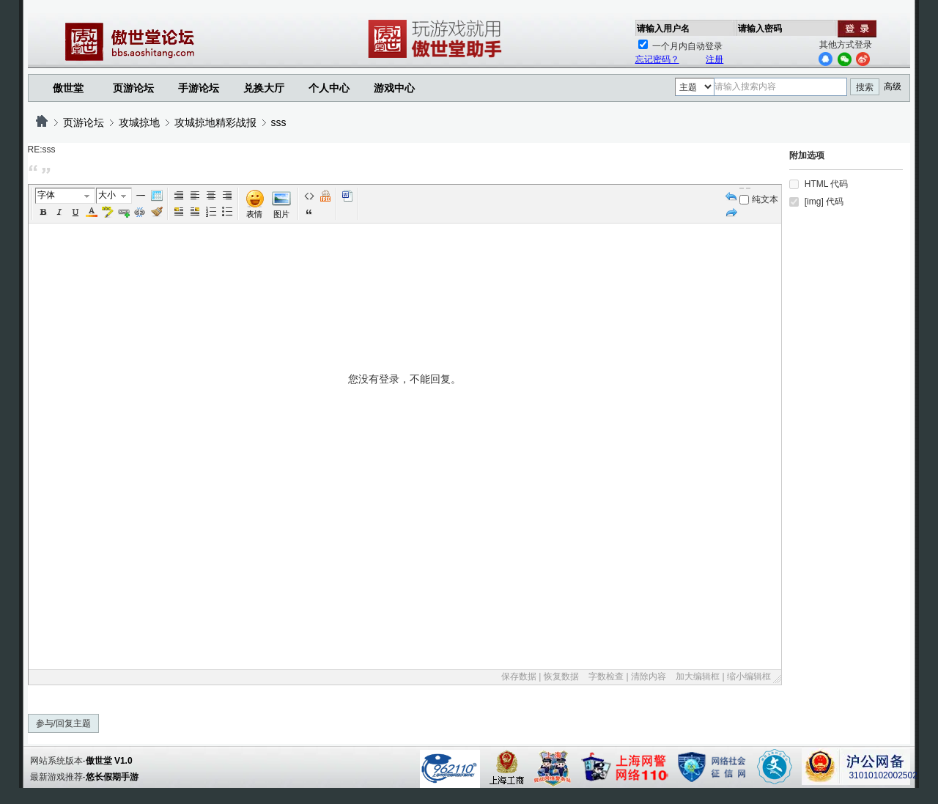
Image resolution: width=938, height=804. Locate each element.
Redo (731, 212)
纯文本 (758, 199)
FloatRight (195, 212)
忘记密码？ (657, 59)
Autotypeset (179, 196)
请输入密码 (760, 28)
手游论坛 (198, 88)
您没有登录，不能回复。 (405, 519)
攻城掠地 (139, 122)
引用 (309, 212)
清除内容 (648, 676)
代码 (309, 196)
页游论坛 (133, 88)
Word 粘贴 (347, 196)
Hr (141, 196)
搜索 (865, 87)
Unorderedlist (227, 212)
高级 (892, 86)
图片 (281, 214)
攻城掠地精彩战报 (215, 122)
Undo (731, 196)
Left (195, 196)
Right (227, 196)
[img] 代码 (824, 201)
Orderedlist (211, 212)
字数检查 (606, 676)
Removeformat (157, 212)
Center (211, 196)
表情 (254, 214)
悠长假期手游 (112, 777)
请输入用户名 (663, 28)
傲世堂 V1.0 (109, 761)
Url (124, 212)
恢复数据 (561, 676)
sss (279, 122)
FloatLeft (179, 212)
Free (325, 196)
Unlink (140, 212)
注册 (714, 59)
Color (92, 212)
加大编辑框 (698, 676)
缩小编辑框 (749, 676)
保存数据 (518, 676)
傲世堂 (68, 88)
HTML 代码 (827, 184)
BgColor (108, 212)
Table (157, 196)
